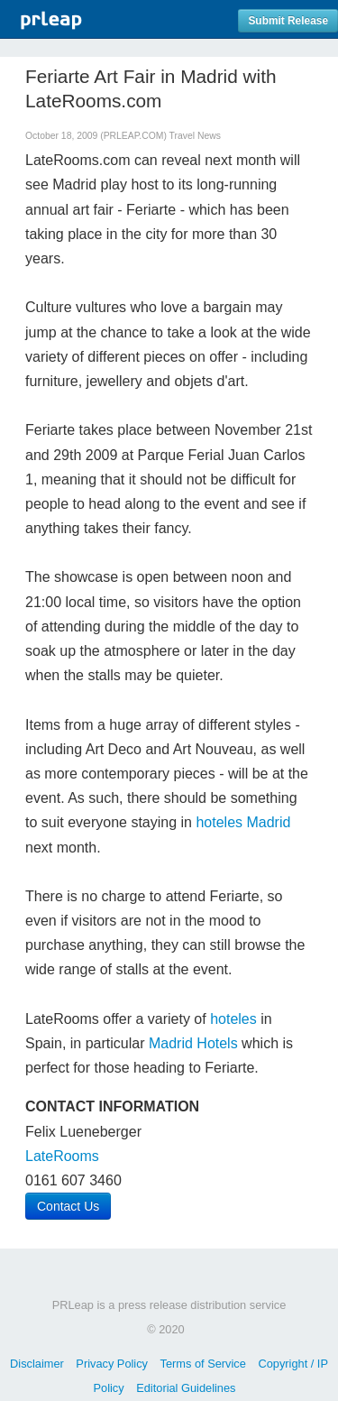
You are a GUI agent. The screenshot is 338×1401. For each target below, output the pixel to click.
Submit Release (288, 20)
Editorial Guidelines (185, 1388)
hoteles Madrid (243, 822)
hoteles (233, 1019)
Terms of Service (203, 1363)
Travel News (195, 136)
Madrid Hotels (193, 1043)
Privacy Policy (112, 1363)
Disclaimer (37, 1363)
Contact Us (68, 1206)
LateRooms (62, 1156)
